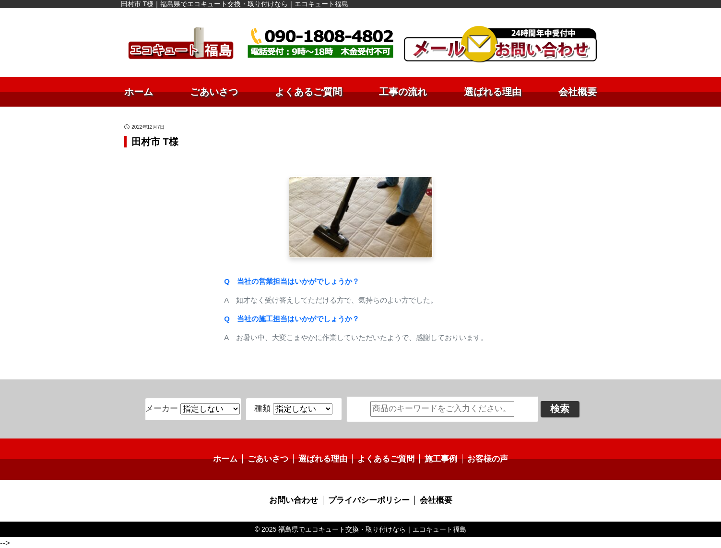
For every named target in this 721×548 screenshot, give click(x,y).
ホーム (138, 91)
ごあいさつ (214, 91)
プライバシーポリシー (368, 499)
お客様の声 (481, 458)
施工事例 (437, 458)
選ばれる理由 (492, 91)
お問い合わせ (297, 499)
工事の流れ (403, 91)
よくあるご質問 (308, 91)
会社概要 (577, 91)
